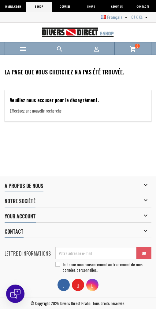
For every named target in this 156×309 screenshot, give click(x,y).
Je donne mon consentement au (102, 267)
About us (117, 7)
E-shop (39, 7)
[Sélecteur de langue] (115, 17)
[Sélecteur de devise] (140, 17)
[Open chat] (15, 294)
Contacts (142, 7)
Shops (91, 7)
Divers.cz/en (13, 7)
